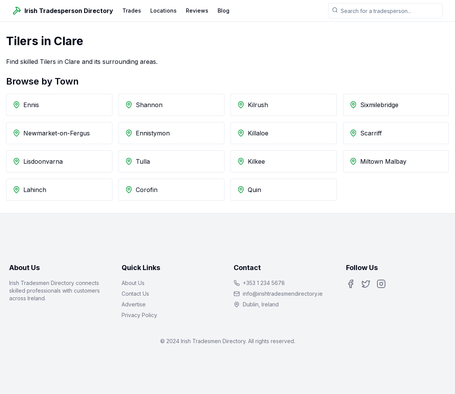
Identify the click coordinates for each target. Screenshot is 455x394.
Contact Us (135, 293)
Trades (131, 10)
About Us (133, 283)
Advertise (134, 304)
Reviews (197, 10)
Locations (163, 10)
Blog (223, 10)
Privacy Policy (139, 315)
